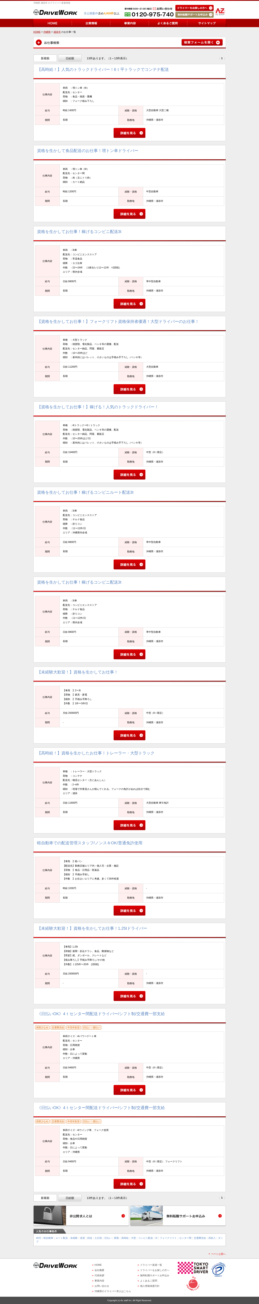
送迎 (82, 1238)
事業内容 (99, 1280)
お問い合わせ (102, 1286)
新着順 (45, 58)
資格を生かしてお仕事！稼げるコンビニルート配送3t (85, 492)
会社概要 (99, 1270)
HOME (98, 1265)
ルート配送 (62, 1238)
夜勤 (116, 1238)
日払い (108, 1238)
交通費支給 (200, 1238)
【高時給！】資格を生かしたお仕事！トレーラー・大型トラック (96, 753)
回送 (89, 1238)
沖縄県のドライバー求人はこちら (113, 1291)
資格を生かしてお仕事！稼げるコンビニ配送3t (79, 231)
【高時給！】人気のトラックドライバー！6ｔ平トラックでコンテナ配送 (103, 69)
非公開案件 (91, 13)
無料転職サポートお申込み (154, 1275)
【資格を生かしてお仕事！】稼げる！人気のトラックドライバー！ (98, 407)
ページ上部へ (218, 1254)
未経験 (74, 1238)
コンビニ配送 (145, 1238)
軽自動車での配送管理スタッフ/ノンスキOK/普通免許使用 (89, 843)
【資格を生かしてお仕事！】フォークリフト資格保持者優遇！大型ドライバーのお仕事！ (118, 321)
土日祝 (98, 1238)
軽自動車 (48, 1238)
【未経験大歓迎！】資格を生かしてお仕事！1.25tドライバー (92, 928)
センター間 (185, 1238)
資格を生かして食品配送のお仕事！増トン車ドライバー (87, 150)
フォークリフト (168, 1238)
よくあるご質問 (148, 1280)
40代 (38, 1238)
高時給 (125, 1238)
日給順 (70, 58)
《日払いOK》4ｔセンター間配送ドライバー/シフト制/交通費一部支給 (101, 1014)
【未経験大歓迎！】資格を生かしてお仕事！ (77, 672)
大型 (133, 1238)
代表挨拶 (99, 1275)
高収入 (212, 1238)
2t (156, 1238)
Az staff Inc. (126, 1300)
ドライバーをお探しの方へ (154, 1270)
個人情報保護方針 (150, 1286)
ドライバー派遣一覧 (151, 1265)
